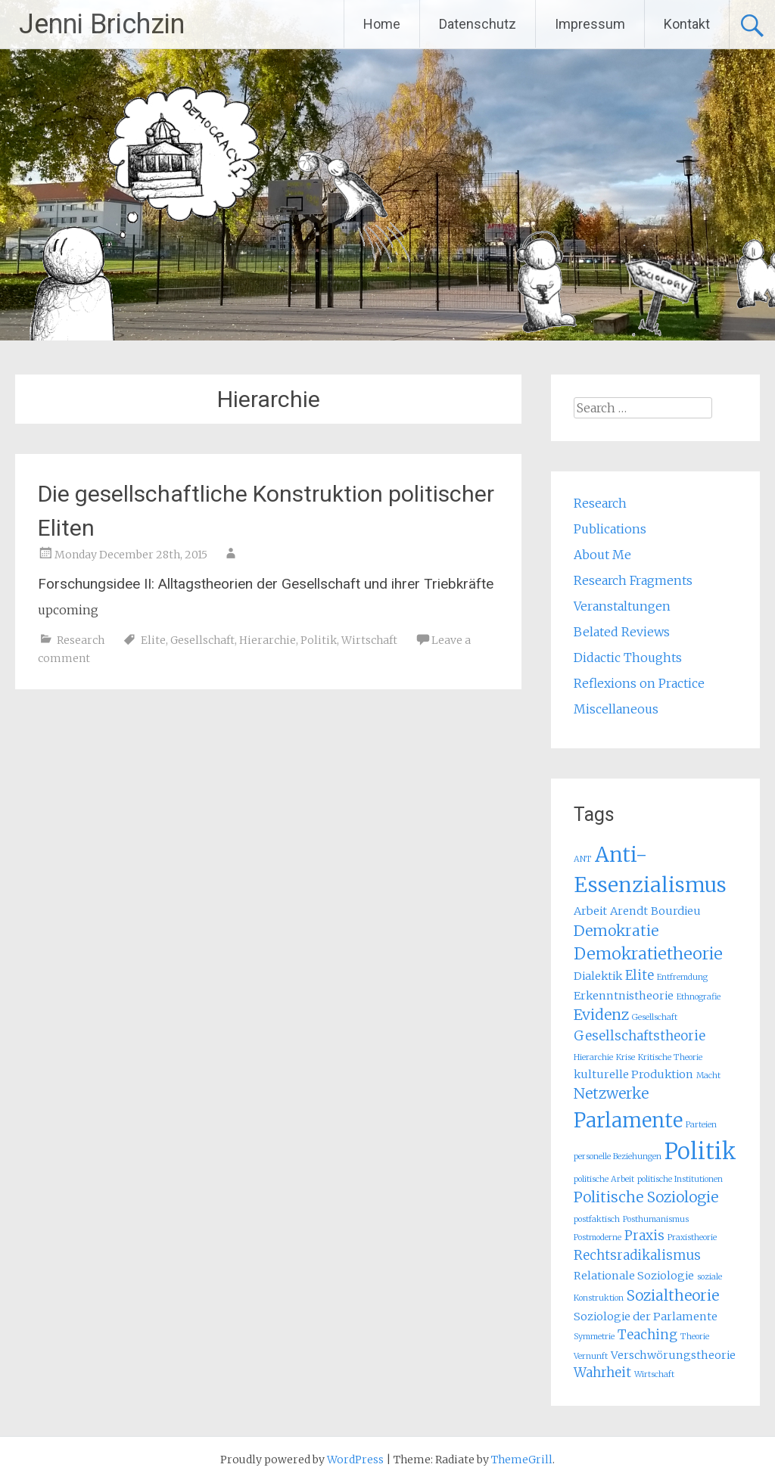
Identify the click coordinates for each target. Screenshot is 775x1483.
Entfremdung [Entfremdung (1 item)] (682, 977)
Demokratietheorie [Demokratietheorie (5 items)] (648, 954)
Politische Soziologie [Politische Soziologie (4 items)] (646, 1197)
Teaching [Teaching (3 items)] (647, 1334)
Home (381, 24)
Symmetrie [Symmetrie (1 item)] (594, 1337)
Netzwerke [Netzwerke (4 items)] (611, 1093)
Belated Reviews (622, 631)
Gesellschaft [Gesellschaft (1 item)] (654, 1017)
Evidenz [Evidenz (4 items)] (601, 1015)
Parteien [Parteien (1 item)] (701, 1125)
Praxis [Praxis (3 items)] (644, 1235)
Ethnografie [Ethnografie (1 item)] (699, 997)
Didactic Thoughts (628, 657)
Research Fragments (633, 580)
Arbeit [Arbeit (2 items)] (590, 911)
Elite (153, 640)
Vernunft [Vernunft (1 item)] (591, 1356)
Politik (318, 640)
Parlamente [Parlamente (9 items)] (628, 1120)
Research (80, 640)
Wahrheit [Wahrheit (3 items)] (602, 1372)
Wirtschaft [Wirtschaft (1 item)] (654, 1374)
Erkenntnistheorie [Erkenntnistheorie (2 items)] (624, 996)
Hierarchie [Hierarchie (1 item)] (593, 1057)
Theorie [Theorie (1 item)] (694, 1337)
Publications (610, 528)
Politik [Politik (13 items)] (700, 1151)
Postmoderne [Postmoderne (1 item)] (597, 1237)
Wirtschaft (369, 640)
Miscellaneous (616, 709)
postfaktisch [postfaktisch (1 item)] (597, 1219)
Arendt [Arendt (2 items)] (629, 911)
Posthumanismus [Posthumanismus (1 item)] (656, 1219)
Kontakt (687, 24)
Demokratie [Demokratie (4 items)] (616, 931)
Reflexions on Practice (639, 683)
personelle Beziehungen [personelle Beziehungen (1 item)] (617, 1156)
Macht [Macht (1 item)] (708, 1075)
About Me (602, 554)
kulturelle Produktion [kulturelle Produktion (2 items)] (633, 1074)
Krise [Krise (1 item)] (625, 1057)
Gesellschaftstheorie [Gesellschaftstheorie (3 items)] (639, 1036)
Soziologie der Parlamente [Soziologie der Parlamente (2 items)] (645, 1316)
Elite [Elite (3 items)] (639, 975)
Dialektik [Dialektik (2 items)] (598, 976)
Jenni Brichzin (102, 24)
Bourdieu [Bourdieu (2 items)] (676, 911)
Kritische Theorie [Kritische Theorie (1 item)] (670, 1057)
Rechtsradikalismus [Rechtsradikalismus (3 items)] (637, 1255)
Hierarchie (267, 640)
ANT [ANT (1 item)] (583, 859)
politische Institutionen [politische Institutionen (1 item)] (680, 1179)
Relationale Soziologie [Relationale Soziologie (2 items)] (634, 1275)
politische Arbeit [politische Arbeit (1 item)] (604, 1179)
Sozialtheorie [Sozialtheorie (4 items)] (673, 1295)
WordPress (355, 1459)
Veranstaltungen (622, 606)
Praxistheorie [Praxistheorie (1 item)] (692, 1237)
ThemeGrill (521, 1459)
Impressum (590, 24)
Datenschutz (477, 24)
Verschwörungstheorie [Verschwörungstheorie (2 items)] (673, 1355)
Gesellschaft (202, 640)
